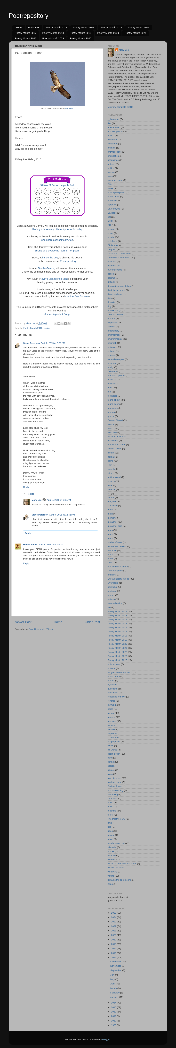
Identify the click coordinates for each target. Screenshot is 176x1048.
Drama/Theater (115, 314)
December (116, 961)
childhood (112, 241)
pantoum (112, 591)
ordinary (112, 574)
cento (110, 221)
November (116, 966)
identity (111, 469)
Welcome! (33, 27)
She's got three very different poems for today (57, 229)
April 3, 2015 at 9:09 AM (59, 500)
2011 (114, 1016)
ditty (110, 298)
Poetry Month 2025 (80, 38)
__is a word (113, 119)
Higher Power (115, 448)
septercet (112, 733)
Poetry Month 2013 (56, 27)
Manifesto (113, 505)
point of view (114, 664)
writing (111, 876)
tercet (110, 815)
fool (109, 391)
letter (110, 485)
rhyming (112, 705)
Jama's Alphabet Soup (56, 314)
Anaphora (113, 143)
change (111, 229)
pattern (111, 599)
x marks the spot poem (119, 880)
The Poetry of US (116, 819)
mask (110, 509)
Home (18, 27)
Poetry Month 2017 (25, 32)
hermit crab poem (116, 444)
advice (111, 135)
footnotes (112, 396)
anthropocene (115, 152)
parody (111, 595)
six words (112, 749)
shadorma (113, 737)
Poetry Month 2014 (83, 27)
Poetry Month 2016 (138, 27)
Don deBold (69, 108)
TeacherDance (46, 268)
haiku (110, 428)
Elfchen (111, 326)
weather (112, 859)
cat (109, 217)
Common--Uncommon (119, 257)
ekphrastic (113, 322)
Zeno (110, 884)
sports (111, 766)
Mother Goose (115, 542)
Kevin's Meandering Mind (54, 278)
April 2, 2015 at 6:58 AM (53, 343)
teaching (112, 810)
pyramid (112, 684)
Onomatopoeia (115, 570)
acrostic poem (115, 131)
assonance (113, 160)
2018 (114, 944)
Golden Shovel (115, 420)
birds (110, 176)
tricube (111, 835)
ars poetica (113, 156)
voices (111, 851)
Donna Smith (30, 544)
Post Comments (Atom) (41, 629)
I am (110, 465)
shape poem (114, 741)
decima (111, 278)
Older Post (92, 622)
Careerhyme (114, 208)
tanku (110, 806)
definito (111, 282)
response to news (117, 696)
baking (111, 168)
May (112, 979)
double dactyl (114, 310)
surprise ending (115, 790)
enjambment (114, 335)
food (110, 387)
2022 (114, 926)
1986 (114, 1025)
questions (112, 688)
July (112, 975)
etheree (111, 355)
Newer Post (23, 622)
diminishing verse (116, 290)
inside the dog (50, 257)
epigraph (112, 343)
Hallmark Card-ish (117, 436)
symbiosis (113, 798)
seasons (112, 721)
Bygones (112, 204)
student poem (115, 782)
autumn (111, 164)
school (111, 713)
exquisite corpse (116, 359)
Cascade (112, 213)
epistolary (112, 347)
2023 (114, 921)
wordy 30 (112, 871)
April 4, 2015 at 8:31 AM (50, 544)
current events (115, 269)
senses (111, 729)
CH (109, 225)
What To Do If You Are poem (122, 863)
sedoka (111, 725)
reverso (111, 701)
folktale (111, 383)
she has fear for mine (77, 296)
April (113, 983)
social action (114, 754)
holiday (111, 457)
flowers (111, 379)
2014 (114, 1002)
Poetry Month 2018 (53, 32)
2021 (114, 930)
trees (110, 831)
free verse (113, 408)
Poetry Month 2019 (80, 32)
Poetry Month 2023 (53, 38)
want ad (112, 855)
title (109, 827)
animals (112, 147)
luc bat (111, 497)
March (113, 988)
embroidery (113, 330)
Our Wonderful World (118, 579)
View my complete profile (120, 107)
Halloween (113, 440)
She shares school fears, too (57, 240)
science (111, 717)
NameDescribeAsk (117, 546)
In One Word (114, 477)
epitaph (111, 351)
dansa (111, 274)
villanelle (112, 847)
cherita (111, 237)
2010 (114, 1020)
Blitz (110, 184)
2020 (114, 935)
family (111, 367)
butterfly (112, 200)
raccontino (113, 692)
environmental (115, 339)
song (110, 757)
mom (110, 530)
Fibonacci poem (116, 375)
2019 (114, 939)
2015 (114, 957)
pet (109, 607)
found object (114, 400)
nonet (110, 558)
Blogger (106, 1039)
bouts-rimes (114, 196)
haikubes (112, 432)
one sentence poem (118, 566)
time (110, 823)
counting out (114, 265)
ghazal (111, 416)
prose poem (114, 676)
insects (111, 481)
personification (115, 603)
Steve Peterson (31, 343)
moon (110, 538)
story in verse (114, 778)
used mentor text (116, 843)
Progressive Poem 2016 (120, 672)
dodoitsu (112, 302)
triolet (110, 839)
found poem (114, 404)
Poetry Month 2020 (108, 32)
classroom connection (119, 253)
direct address (115, 294)
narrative (112, 550)
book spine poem (116, 192)
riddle (110, 709)
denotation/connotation (119, 286)
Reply (26, 487)
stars (110, 774)
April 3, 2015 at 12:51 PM (62, 514)
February (112, 371)
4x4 (109, 123)
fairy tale (112, 363)
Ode (110, 562)
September (116, 970)
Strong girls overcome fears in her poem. (57, 250)
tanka (110, 802)
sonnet (111, 762)
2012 (114, 1011)
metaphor (112, 522)
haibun (111, 424)
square (111, 770)
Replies (30, 494)
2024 (114, 917)
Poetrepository (28, 15)
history (111, 452)
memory (112, 518)
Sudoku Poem (115, 786)
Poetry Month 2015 (111, 27)
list (109, 493)
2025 (114, 913)
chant (110, 233)
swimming (113, 794)
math (110, 513)
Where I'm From (116, 867)
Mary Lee (37, 500)
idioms (111, 473)
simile (47, 328)
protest (111, 680)
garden (111, 412)
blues (110, 188)
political (111, 668)
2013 (114, 1007)
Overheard (113, 583)
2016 (114, 953)
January (114, 997)
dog (109, 306)
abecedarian (114, 127)
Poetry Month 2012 (117, 611)
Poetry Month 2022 (25, 38)
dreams (111, 318)
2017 (114, 948)
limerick (111, 489)
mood (110, 534)
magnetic (112, 501)
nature (111, 554)
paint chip (112, 587)
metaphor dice (115, 526)
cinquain (112, 249)
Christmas (113, 245)
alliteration (113, 139)
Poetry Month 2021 (135, 32)
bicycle (111, 172)
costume (112, 261)
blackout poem (115, 180)
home (110, 461)
